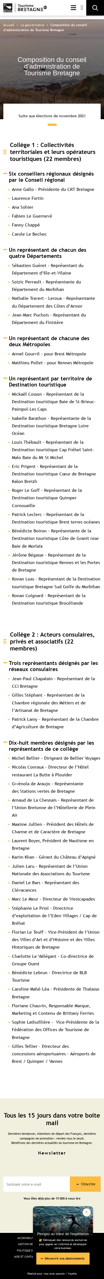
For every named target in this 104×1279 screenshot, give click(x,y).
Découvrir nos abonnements (65, 1258)
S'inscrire (88, 1183)
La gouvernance (32, 25)
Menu (73, 8)
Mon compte (82, 8)
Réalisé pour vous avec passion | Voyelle (52, 1273)
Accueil (8, 25)
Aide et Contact (25, 1257)
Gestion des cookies (32, 1244)
